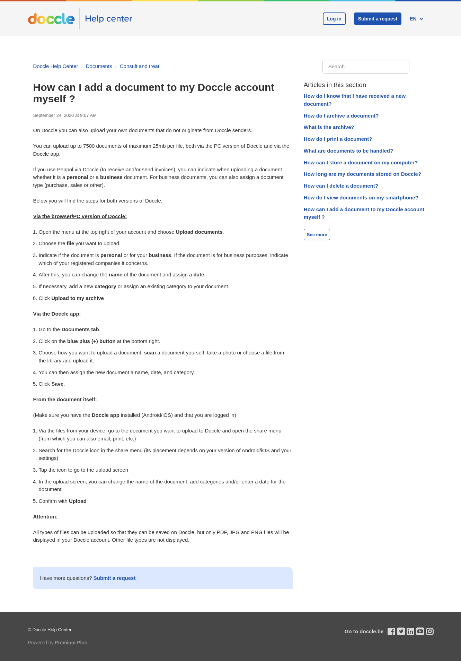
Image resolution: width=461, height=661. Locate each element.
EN (414, 19)
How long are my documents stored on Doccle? (362, 174)
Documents (99, 66)
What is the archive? (329, 127)
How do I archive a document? (341, 116)
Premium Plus (71, 642)
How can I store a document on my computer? (361, 162)
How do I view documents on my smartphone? (361, 197)
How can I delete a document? (341, 186)
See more (317, 234)
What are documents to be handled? (348, 151)
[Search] (365, 67)
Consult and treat (139, 66)
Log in (334, 19)
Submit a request (378, 19)
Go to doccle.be (364, 631)
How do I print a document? (338, 139)
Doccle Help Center (55, 66)
